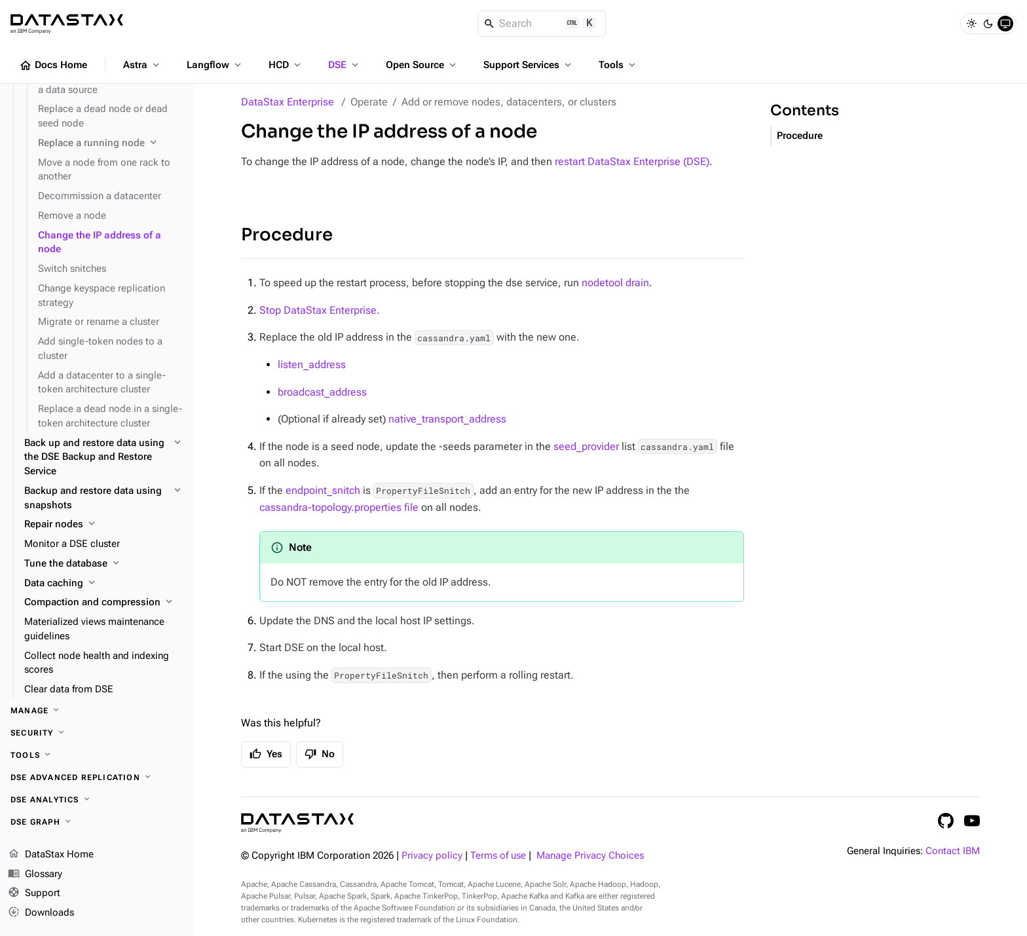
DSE (344, 65)
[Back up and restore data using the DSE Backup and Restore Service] (104, 457)
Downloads (41, 913)
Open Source (422, 65)
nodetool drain (615, 282)
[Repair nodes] (104, 524)
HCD (286, 65)
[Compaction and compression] (104, 602)
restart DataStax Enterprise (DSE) (632, 161)
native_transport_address (447, 419)
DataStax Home (51, 855)
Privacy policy (431, 855)
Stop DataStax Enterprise (318, 310)
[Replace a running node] (111, 143)
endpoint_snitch (323, 490)
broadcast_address (322, 392)
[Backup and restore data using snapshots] (104, 498)
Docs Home (53, 65)
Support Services (528, 65)
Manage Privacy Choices (590, 855)
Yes (266, 754)
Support (34, 894)
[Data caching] (104, 583)
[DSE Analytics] (97, 800)
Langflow (215, 65)
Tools (618, 65)
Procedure (287, 235)
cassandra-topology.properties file (339, 507)
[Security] (97, 733)
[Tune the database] (104, 564)
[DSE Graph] (97, 822)
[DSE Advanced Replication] (97, 777)
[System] (1005, 23)
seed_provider (586, 446)
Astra (142, 65)
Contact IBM (952, 851)
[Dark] (988, 23)
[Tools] (97, 755)
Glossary (35, 874)
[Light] (971, 23)
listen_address (312, 364)
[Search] (542, 23)
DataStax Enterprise (287, 102)
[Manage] (97, 711)
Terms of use (498, 855)
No (320, 754)
